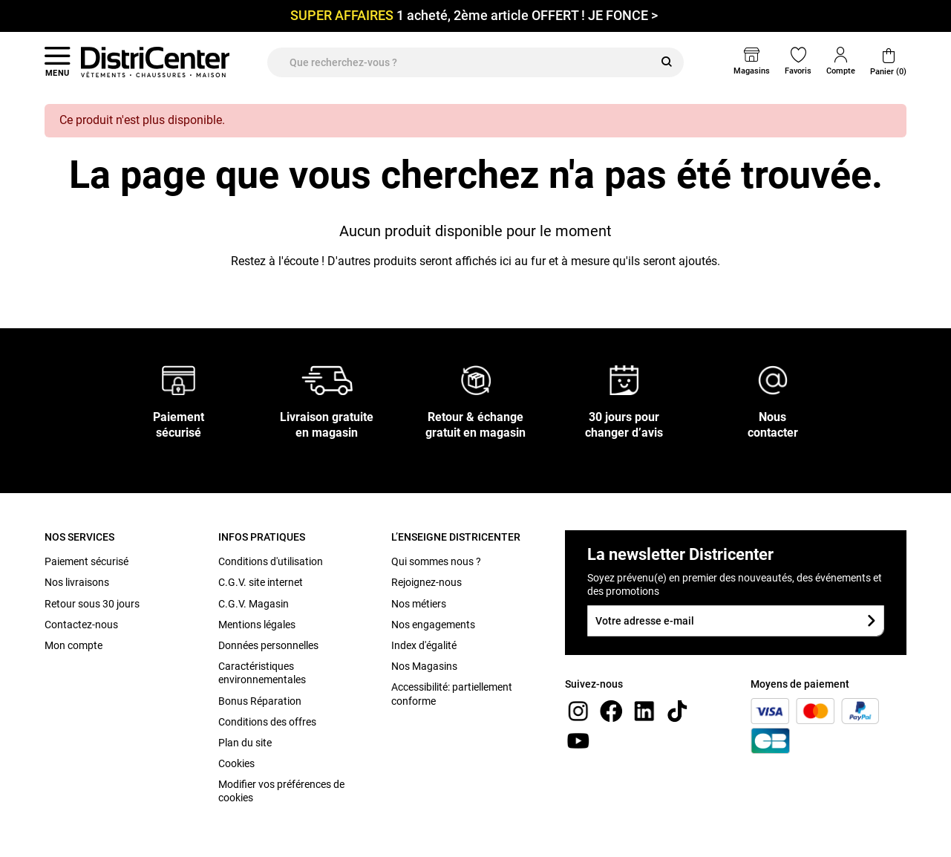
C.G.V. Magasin (253, 604)
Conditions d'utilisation (270, 561)
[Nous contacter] (773, 380)
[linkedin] (644, 710)
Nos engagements (433, 624)
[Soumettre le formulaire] (871, 620)
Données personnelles (268, 645)
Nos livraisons (77, 582)
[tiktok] (677, 710)
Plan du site (245, 743)
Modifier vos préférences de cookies (281, 791)
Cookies (236, 763)
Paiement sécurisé (86, 561)
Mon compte (73, 645)
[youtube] (578, 740)
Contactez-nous (81, 624)
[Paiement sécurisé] (178, 380)
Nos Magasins (424, 666)
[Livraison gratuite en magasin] (327, 380)
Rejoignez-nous (426, 582)
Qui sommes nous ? (436, 561)
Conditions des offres (267, 722)
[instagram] (578, 710)
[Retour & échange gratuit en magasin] (476, 380)
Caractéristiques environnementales (262, 672)
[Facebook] (611, 710)
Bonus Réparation (259, 701)
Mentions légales (256, 624)
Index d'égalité (424, 645)
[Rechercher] (667, 62)
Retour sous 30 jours (92, 604)
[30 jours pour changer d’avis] (624, 380)
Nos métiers (418, 604)
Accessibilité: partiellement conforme (451, 693)
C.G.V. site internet (260, 582)
